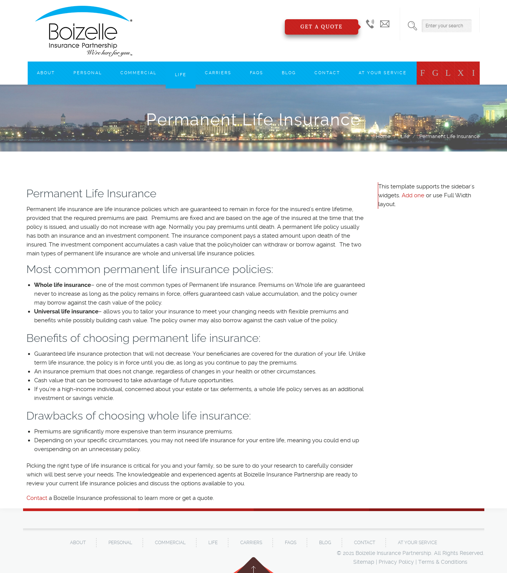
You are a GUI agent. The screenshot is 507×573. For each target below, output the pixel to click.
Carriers (218, 72)
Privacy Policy (396, 562)
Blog (289, 72)
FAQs (256, 72)
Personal (87, 72)
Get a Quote (321, 26)
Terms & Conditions (442, 562)
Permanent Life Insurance (449, 136)
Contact (327, 72)
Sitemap (363, 562)
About (46, 72)
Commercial (138, 72)
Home (383, 136)
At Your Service (383, 72)
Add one (413, 195)
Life (180, 74)
